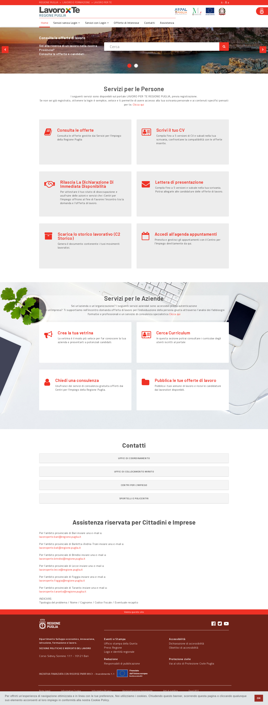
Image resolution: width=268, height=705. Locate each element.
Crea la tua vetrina (75, 332)
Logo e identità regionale (119, 652)
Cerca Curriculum (173, 332)
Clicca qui (138, 104)
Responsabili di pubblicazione (122, 663)
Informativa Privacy (102, 691)
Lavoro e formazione (76, 2)
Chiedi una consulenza (77, 380)
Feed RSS (194, 691)
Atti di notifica (170, 691)
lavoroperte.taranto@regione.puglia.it (62, 591)
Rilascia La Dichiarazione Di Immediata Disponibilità (87, 184)
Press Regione (113, 647)
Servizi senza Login (66, 23)
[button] (134, 458)
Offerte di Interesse (126, 23)
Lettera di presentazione (179, 182)
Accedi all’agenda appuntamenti (186, 234)
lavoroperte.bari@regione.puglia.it (60, 537)
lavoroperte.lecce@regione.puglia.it (61, 569)
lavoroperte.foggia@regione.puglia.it (62, 580)
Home (44, 23)
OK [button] (259, 698)
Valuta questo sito (134, 612)
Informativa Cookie (71, 691)
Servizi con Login (97, 23)
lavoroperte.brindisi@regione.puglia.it (62, 558)
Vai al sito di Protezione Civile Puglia (191, 663)
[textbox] (161, 46)
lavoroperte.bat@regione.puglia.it (60, 548)
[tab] (134, 458)
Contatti (149, 23)
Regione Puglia (48, 2)
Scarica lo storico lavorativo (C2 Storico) (89, 236)
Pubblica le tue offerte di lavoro (185, 380)
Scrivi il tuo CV (170, 130)
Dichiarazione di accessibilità (186, 643)
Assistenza (167, 23)
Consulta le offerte (75, 130)
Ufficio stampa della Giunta (120, 643)
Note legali (45, 691)
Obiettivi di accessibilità (183, 647)
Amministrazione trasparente (137, 691)
